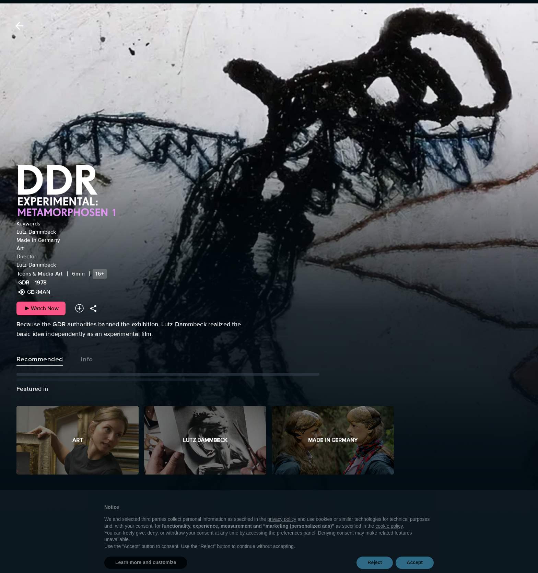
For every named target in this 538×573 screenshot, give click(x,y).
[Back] (18, 26)
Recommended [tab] (39, 358)
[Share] (93, 308)
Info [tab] (86, 358)
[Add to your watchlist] (79, 308)
